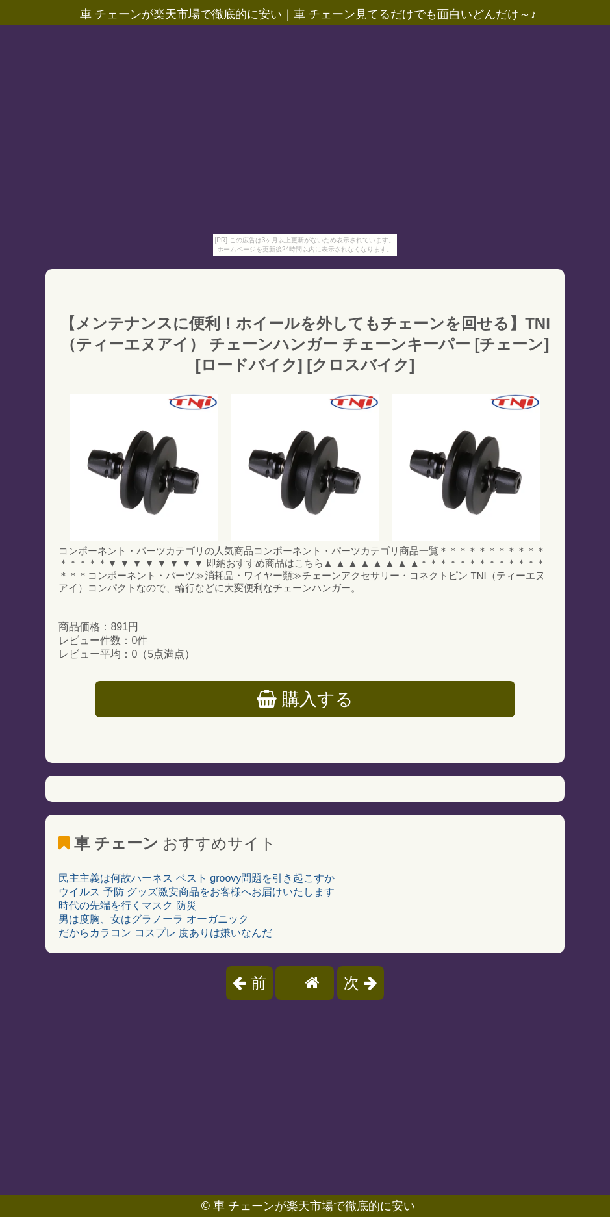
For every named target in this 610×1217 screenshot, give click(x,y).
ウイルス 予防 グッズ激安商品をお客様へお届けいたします (196, 891)
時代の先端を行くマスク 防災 (127, 905)
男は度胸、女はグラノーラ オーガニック (153, 919)
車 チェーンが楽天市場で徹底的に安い (314, 1205)
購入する (305, 699)
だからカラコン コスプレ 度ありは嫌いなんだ (165, 932)
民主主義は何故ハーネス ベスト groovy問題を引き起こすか (196, 878)
